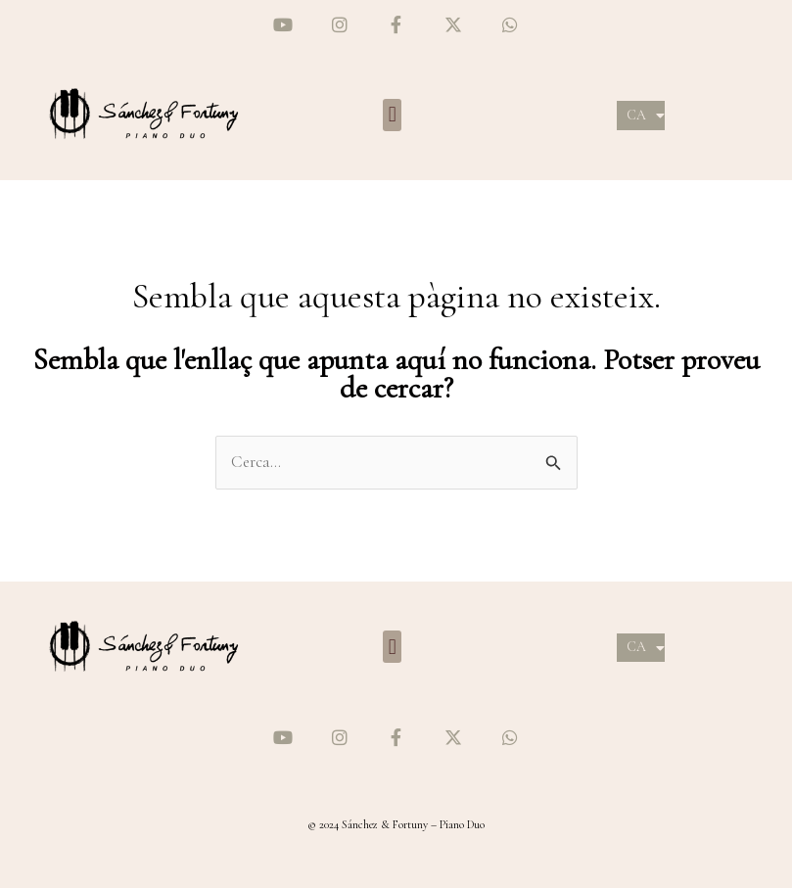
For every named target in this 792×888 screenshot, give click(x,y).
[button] (392, 115)
